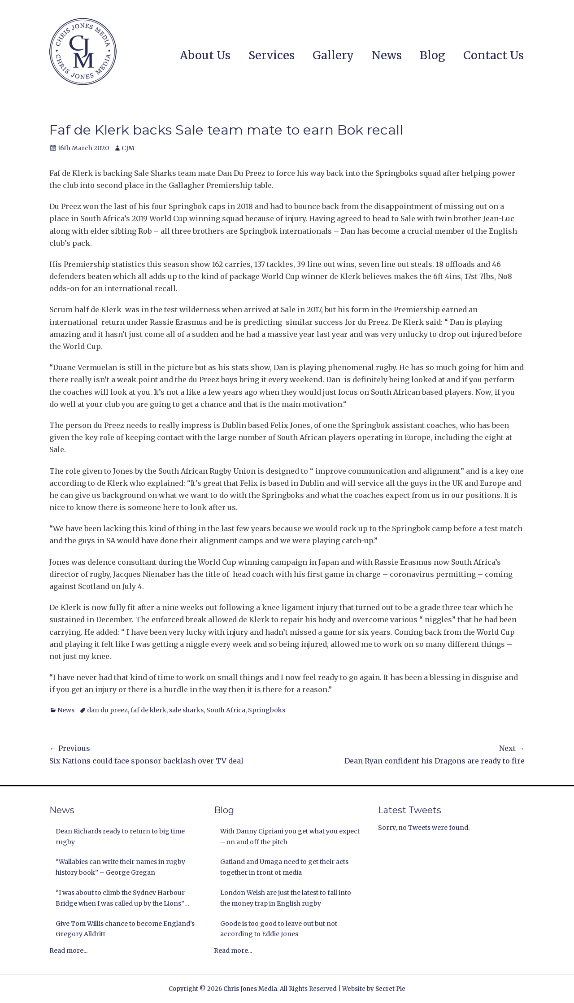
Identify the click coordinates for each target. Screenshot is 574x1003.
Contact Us (493, 55)
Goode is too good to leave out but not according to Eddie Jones (278, 929)
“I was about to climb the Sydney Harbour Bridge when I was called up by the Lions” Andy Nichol (120, 899)
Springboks (266, 710)
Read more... (68, 950)
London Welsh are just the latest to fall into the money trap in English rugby (285, 898)
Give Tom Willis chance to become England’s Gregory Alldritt (125, 929)
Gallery (333, 55)
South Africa (225, 710)
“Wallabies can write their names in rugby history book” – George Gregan (120, 867)
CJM (128, 148)
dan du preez (107, 710)
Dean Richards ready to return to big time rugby (120, 836)
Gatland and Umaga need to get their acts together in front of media (284, 867)
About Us (205, 55)
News (387, 55)
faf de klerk (148, 710)
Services (271, 55)
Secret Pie (390, 989)
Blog (432, 55)
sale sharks (186, 710)
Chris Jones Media (250, 989)
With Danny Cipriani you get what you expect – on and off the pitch (290, 836)
